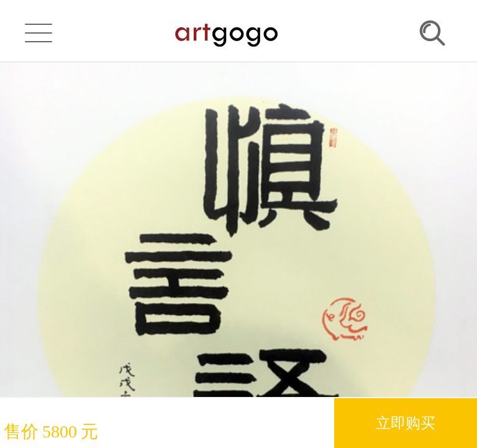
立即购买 (405, 422)
